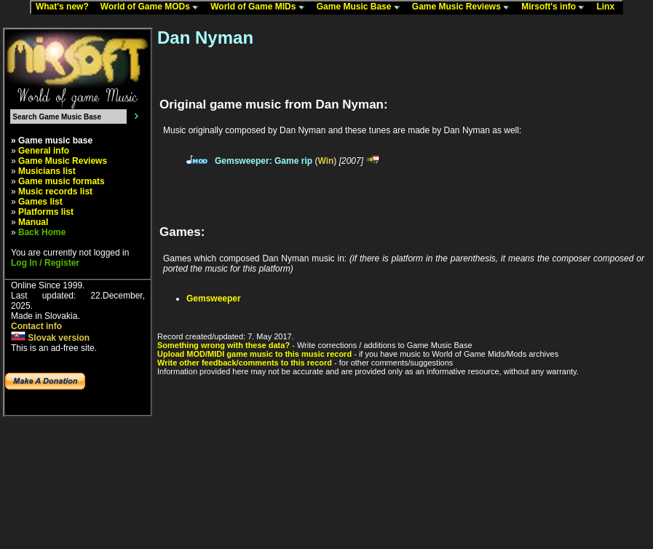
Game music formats (61, 181)
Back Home (42, 232)
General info (43, 151)
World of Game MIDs (261, 7)
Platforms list (46, 212)
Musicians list (47, 171)
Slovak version (50, 338)
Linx (608, 7)
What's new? (65, 7)
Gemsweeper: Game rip (263, 161)
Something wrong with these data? (223, 345)
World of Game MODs (153, 7)
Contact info (36, 326)
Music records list (55, 191)
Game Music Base (362, 7)
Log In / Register (45, 263)
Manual (33, 222)
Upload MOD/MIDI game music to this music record (254, 353)
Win (325, 161)
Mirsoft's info (556, 7)
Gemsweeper (213, 298)
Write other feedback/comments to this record (244, 362)
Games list (40, 202)
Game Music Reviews (464, 7)
